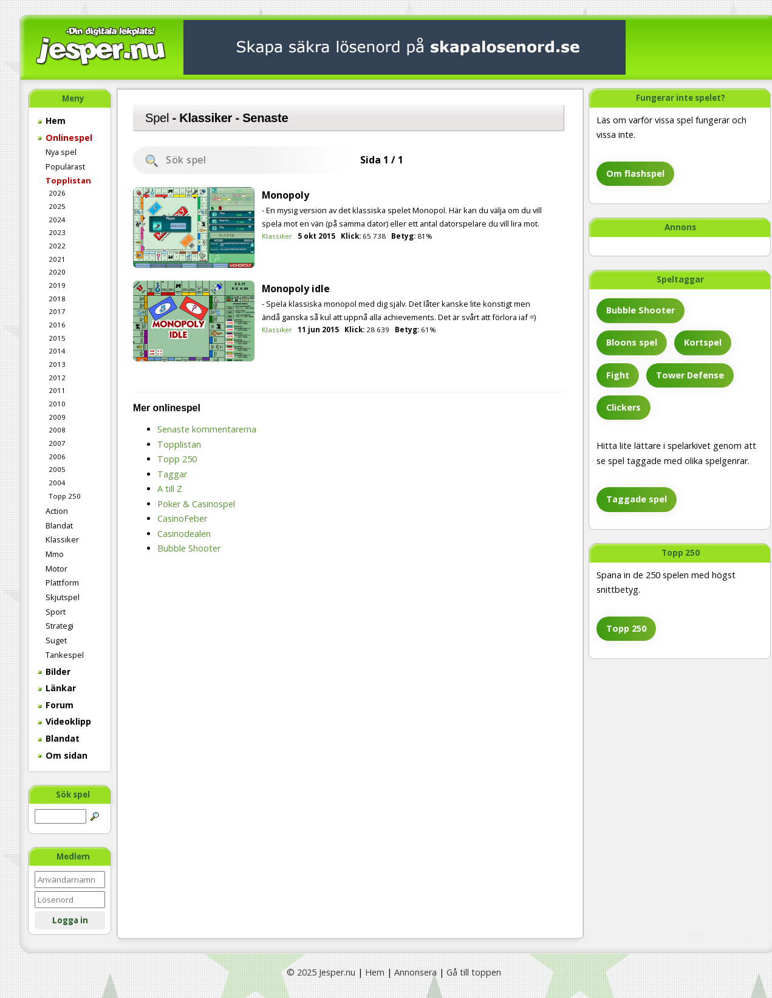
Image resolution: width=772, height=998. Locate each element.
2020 (57, 271)
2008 (57, 429)
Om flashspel (635, 173)
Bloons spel (631, 342)
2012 (57, 377)
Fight (617, 375)
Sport (56, 611)
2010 (57, 403)
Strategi (59, 625)
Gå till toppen (473, 972)
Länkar (57, 688)
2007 (57, 443)
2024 (57, 219)
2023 (57, 232)
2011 (57, 390)
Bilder (54, 671)
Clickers (623, 407)
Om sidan (62, 755)
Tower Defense (690, 375)
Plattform (62, 582)
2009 (57, 417)
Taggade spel (636, 499)
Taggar (172, 474)
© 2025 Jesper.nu (321, 972)
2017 (57, 311)
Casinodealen (184, 533)
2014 (57, 350)
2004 (57, 482)
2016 (57, 324)
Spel (157, 118)
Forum (55, 705)
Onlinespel (65, 137)
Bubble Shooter (640, 310)
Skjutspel (63, 597)
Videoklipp (64, 721)
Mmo (55, 554)
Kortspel (703, 342)
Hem (52, 120)
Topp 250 (65, 496)
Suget (56, 640)
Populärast (65, 166)
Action (57, 510)
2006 (57, 456)
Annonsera (415, 972)
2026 (57, 192)
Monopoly (285, 195)
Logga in (70, 920)
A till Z (169, 488)
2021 (57, 259)
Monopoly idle (296, 288)
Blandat (59, 525)
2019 (57, 285)
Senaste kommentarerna (206, 429)
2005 (57, 469)
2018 (57, 298)
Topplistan (68, 180)
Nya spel (61, 151)
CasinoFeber (182, 518)
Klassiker (62, 539)
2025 (57, 206)
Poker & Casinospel (196, 504)
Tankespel (65, 654)
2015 (57, 338)
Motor (56, 568)
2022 (57, 245)
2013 (57, 364)
